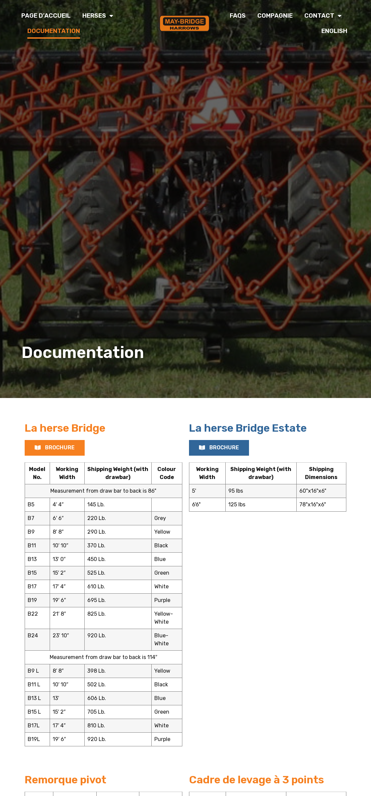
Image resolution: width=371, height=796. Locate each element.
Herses (97, 15)
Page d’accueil (46, 15)
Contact (323, 15)
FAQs (238, 15)
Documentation (53, 31)
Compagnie (275, 15)
